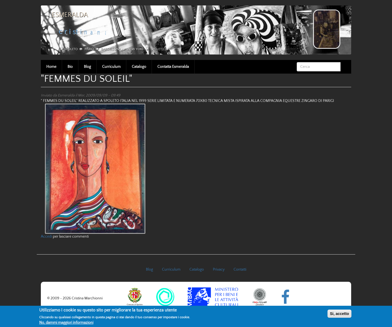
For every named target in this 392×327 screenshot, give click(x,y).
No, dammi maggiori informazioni (66, 324)
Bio (70, 67)
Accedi (46, 236)
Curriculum (111, 67)
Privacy (219, 269)
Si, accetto (339, 315)
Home (51, 67)
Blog (87, 67)
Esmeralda (70, 15)
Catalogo (139, 67)
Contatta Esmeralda (173, 67)
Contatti (240, 269)
